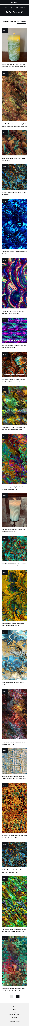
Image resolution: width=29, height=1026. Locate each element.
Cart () (22, 7)
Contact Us (14, 1017)
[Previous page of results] (11, 996)
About (16, 7)
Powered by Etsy (14, 1023)
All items (21, 22)
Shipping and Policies (14, 1014)
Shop (5, 7)
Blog (11, 7)
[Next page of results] (17, 996)
